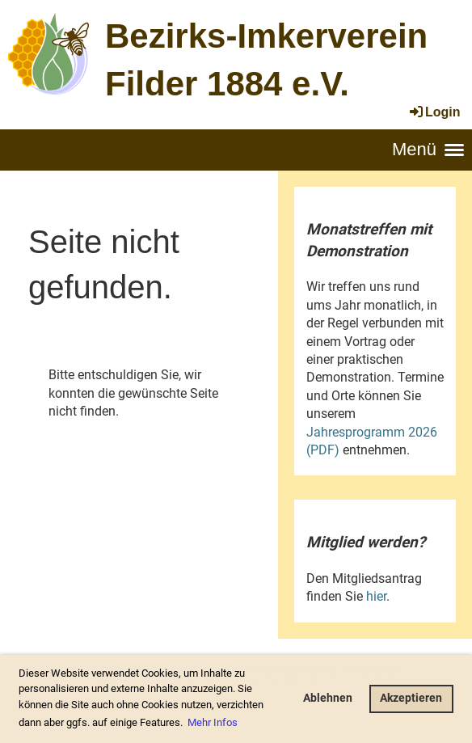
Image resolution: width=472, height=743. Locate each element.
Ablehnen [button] (327, 698)
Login (434, 112)
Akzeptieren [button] (411, 698)
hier (376, 596)
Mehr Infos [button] (213, 722)
